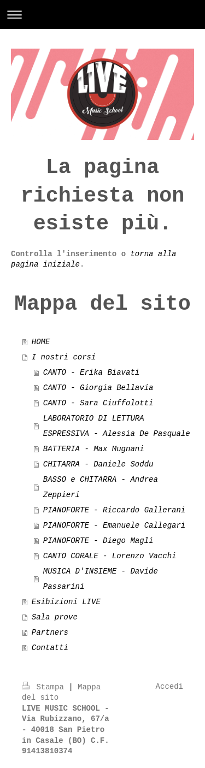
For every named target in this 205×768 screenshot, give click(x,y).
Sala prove (55, 617)
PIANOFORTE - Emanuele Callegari (114, 525)
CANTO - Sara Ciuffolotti (98, 403)
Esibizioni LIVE (66, 602)
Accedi (169, 686)
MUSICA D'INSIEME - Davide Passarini (100, 579)
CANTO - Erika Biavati (91, 372)
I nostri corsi (64, 357)
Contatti (50, 647)
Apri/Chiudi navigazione (102, 14)
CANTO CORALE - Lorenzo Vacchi (110, 556)
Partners (50, 632)
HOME (41, 342)
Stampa (45, 687)
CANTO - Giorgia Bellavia (98, 387)
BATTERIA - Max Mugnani (93, 449)
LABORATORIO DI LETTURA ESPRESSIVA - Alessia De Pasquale (116, 426)
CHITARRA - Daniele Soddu (98, 464)
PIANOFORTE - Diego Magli (98, 540)
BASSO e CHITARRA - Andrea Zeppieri (100, 487)
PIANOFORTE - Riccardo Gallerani (114, 510)
